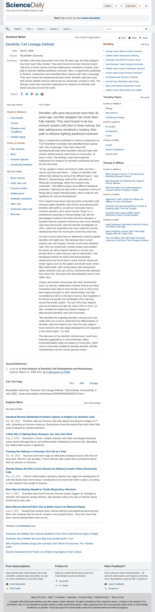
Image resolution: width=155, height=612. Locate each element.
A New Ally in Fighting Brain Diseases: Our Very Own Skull (39, 434)
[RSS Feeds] (140, 6)
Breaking (108, 44)
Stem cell (15, 204)
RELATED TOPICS (15, 105)
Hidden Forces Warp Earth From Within (124, 90)
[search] (146, 29)
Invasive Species (19, 159)
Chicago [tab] (93, 383)
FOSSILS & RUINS (111, 140)
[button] (122, 38)
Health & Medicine (16, 112)
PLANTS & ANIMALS (112, 104)
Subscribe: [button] (131, 6)
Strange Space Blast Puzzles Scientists (124, 51)
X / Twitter (63, 585)
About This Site (38, 597)
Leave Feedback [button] (116, 584)
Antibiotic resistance (21, 198)
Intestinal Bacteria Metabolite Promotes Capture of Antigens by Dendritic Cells (50, 417)
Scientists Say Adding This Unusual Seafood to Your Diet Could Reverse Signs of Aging (52, 533)
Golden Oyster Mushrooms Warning (122, 55)
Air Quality (110, 126)
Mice (13, 154)
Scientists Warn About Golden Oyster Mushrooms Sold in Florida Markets (123, 214)
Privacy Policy (85, 597)
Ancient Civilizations (115, 149)
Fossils (109, 145)
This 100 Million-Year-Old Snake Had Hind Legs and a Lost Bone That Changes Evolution (127, 239)
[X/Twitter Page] (122, 6)
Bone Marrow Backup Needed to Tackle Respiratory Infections (41, 489)
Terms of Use (117, 597)
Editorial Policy (102, 597)
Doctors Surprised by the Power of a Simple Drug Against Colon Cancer (44, 552)
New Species (17, 149)
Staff (50, 597)
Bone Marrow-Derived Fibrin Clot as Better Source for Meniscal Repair (45, 507)
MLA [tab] (72, 383)
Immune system (19, 188)
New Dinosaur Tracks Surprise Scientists (124, 64)
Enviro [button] (42, 29)
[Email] (42, 94)
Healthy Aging (18, 137)
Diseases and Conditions (18, 130)
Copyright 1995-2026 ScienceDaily (25, 601)
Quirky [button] (67, 29)
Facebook (63, 581)
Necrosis (15, 214)
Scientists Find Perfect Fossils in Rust (123, 60)
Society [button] (54, 29)
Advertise (72, 597)
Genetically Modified (21, 164)
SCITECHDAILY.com (26, 526)
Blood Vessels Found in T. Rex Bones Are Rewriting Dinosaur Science (125, 175)
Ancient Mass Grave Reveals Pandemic (124, 73)
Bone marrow (18, 178)
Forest (108, 136)
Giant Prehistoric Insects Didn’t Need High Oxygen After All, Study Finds (125, 232)
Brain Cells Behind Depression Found (123, 86)
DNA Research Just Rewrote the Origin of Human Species (125, 182)
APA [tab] (82, 383)
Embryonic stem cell (21, 209)
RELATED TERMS (14, 172)
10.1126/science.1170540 (56, 372)
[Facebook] (22, 94)
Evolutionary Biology (115, 117)
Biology (109, 108)
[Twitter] (27, 94)
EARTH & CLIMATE (111, 122)
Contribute (60, 597)
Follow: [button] (108, 6)
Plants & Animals (16, 143)
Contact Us (113, 588)
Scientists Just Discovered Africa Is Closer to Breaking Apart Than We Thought (126, 207)
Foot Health (17, 118)
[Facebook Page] (116, 6)
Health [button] (18, 29)
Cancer (14, 123)
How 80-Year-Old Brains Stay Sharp (122, 81)
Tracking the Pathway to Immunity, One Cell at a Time (36, 451)
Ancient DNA (111, 154)
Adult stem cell (18, 183)
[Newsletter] (146, 6)
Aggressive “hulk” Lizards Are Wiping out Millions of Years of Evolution (124, 200)
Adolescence (17, 193)
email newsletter (91, 18)
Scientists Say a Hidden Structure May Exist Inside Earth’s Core (39, 538)
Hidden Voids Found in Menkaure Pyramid (125, 68)
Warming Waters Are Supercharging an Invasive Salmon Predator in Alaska (124, 188)
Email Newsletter (17, 584)
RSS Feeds (15, 588)
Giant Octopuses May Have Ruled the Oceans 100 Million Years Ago (127, 225)
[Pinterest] (32, 94)
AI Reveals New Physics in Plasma (122, 77)
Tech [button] (30, 29)
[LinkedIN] (37, 94)
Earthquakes (111, 131)
